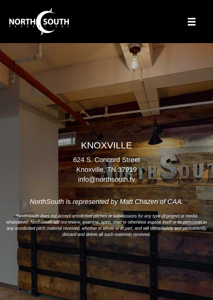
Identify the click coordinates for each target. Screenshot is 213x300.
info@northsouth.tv (106, 179)
